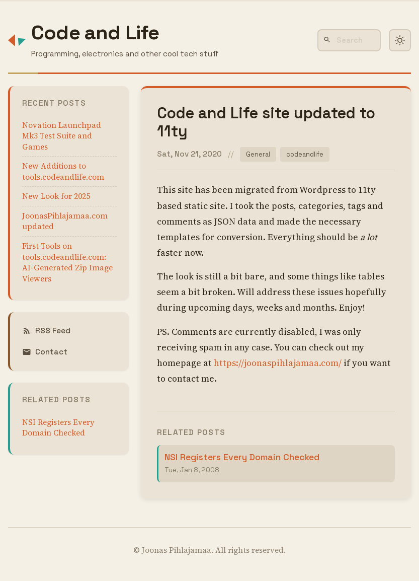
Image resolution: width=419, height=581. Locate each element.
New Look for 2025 (56, 196)
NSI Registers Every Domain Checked (58, 428)
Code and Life (95, 32)
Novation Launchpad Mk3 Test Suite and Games (61, 136)
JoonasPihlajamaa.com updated (65, 221)
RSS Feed (46, 330)
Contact (44, 351)
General (258, 154)
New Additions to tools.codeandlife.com (63, 171)
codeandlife (306, 154)
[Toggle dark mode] (400, 40)
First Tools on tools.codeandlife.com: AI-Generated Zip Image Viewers (67, 262)
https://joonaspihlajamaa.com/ (278, 363)
